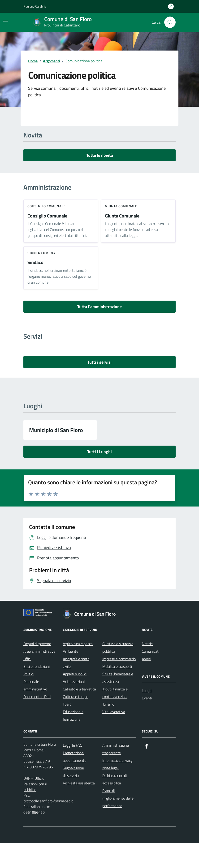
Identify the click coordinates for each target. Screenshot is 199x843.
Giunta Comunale (122, 216)
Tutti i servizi (99, 362)
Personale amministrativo (35, 685)
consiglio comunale (46, 206)
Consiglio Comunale (47, 216)
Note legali (110, 768)
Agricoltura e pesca (78, 644)
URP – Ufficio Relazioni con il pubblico (35, 783)
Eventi (147, 698)
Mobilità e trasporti (117, 666)
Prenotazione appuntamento (74, 756)
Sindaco (35, 262)
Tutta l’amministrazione (99, 306)
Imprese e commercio (119, 659)
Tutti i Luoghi (99, 451)
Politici (28, 674)
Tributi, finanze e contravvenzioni (115, 692)
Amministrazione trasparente (115, 749)
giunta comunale (121, 206)
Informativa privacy (117, 760)
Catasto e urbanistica (79, 689)
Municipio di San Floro (56, 430)
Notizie (147, 644)
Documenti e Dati (37, 696)
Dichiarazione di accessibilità (114, 779)
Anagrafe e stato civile (76, 662)
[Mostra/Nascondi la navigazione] (6, 22)
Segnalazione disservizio (73, 771)
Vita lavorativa (113, 712)
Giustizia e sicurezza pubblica (117, 647)
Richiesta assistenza (79, 783)
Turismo (108, 704)
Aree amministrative (39, 651)
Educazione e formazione (73, 715)
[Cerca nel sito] (170, 22)
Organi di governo (37, 644)
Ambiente (70, 651)
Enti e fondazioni (36, 666)
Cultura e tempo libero (75, 700)
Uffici (27, 659)
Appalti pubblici (75, 674)
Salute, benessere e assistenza (117, 677)
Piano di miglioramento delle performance (118, 798)
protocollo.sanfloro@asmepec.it (48, 801)
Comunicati (150, 651)
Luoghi (147, 690)
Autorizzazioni (74, 681)
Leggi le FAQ (72, 745)
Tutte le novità (99, 155)
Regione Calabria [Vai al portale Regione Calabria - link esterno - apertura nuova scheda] (34, 6)
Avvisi (146, 659)
